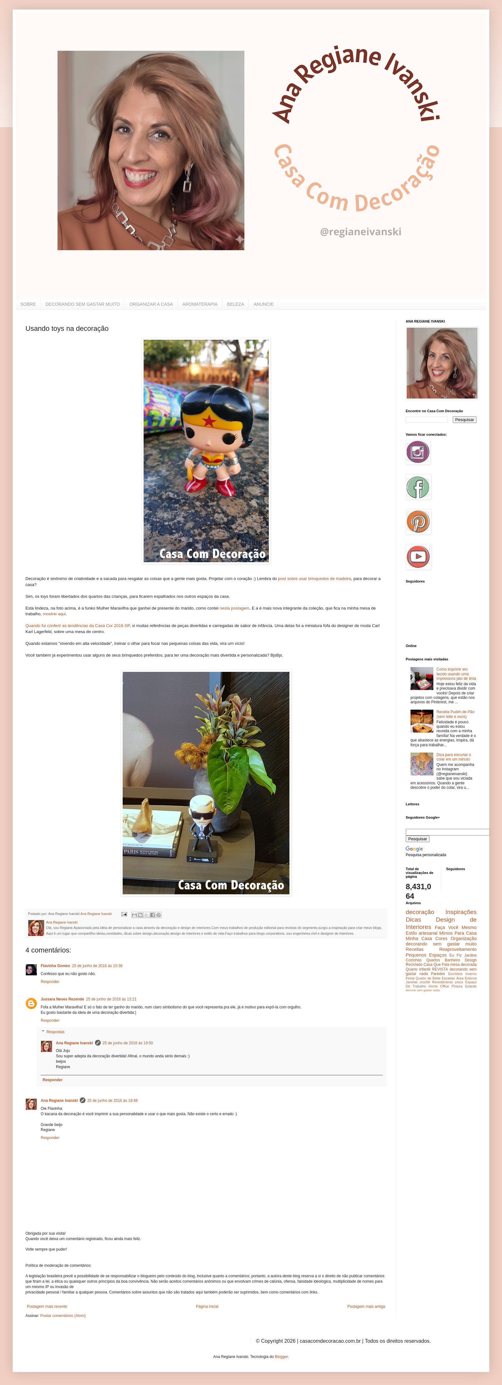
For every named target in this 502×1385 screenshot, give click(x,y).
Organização (464, 938)
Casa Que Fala (436, 964)
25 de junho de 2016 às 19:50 (128, 1043)
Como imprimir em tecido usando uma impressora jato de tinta (456, 674)
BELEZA (235, 304)
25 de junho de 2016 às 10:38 (97, 966)
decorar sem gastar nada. (423, 990)
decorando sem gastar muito (441, 943)
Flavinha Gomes (55, 966)
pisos (459, 982)
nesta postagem (234, 608)
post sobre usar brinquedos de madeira (314, 578)
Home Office (439, 986)
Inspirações (461, 912)
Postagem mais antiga (366, 1306)
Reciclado (414, 964)
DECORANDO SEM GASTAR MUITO (82, 304)
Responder (50, 981)
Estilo (411, 933)
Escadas (448, 978)
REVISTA (440, 969)
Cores (441, 938)
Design (471, 960)
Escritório (455, 974)
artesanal (428, 933)
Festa (410, 978)
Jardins (470, 955)
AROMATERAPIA (199, 304)
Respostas (55, 1032)
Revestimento (442, 982)
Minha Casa (419, 938)
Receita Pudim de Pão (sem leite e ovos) (455, 714)
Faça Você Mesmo (456, 927)
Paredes (438, 974)
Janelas (411, 982)
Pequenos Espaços (426, 955)
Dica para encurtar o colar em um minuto (454, 757)
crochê (425, 982)
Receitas (415, 949)
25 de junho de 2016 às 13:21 (111, 999)
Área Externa (466, 978)
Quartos (433, 960)
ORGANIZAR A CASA (151, 304)
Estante (471, 986)
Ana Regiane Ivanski (74, 1043)
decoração (420, 912)
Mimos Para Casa (458, 933)
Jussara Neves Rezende (62, 999)
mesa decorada (463, 964)
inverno (471, 974)
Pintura (456, 986)
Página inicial (207, 1306)
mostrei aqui (54, 613)
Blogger (281, 1356)
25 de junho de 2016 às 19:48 (112, 1100)
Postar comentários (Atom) (63, 1315)
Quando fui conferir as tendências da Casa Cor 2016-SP (77, 625)
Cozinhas (414, 960)
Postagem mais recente (47, 1306)
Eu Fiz (455, 955)
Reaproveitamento (458, 949)
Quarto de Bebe (428, 978)
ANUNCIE (264, 304)
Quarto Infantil (418, 969)
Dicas (413, 919)
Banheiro (452, 960)
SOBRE (28, 304)
